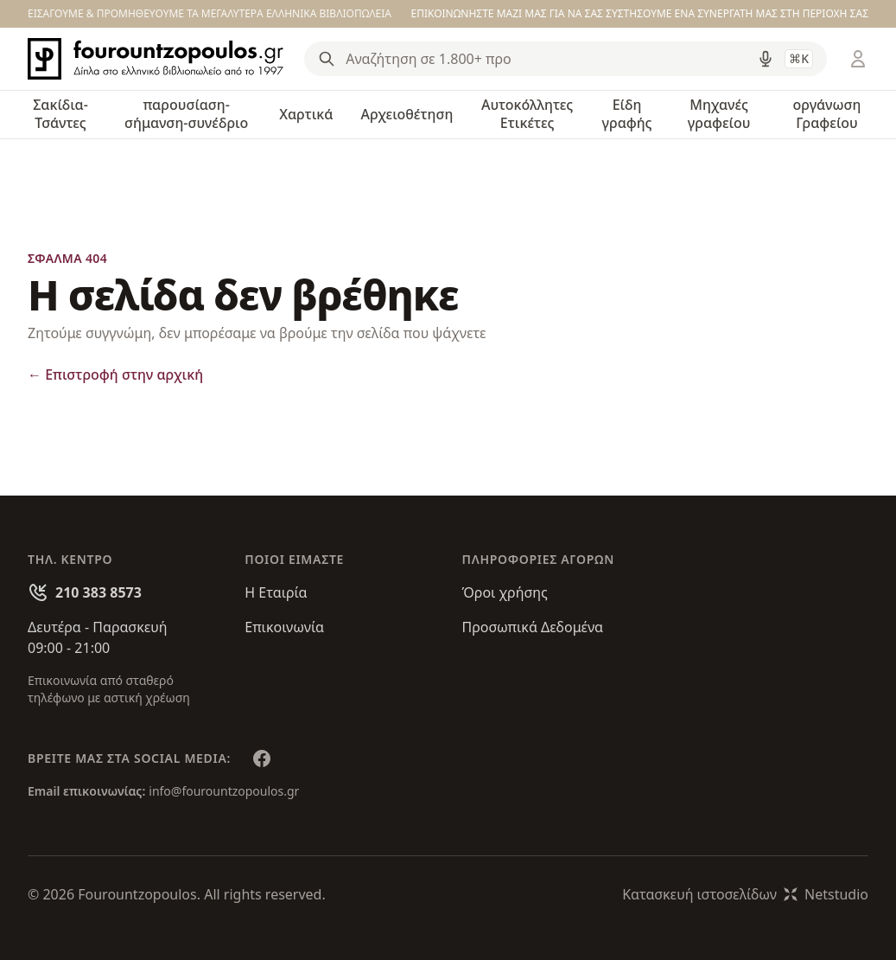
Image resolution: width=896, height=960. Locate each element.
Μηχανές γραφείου (719, 113)
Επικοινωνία (284, 627)
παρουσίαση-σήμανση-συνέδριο (186, 113)
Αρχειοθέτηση (406, 114)
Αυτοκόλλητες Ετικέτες (527, 113)
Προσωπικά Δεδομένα (533, 627)
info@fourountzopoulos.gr (224, 791)
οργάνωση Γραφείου (827, 113)
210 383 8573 (98, 592)
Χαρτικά (306, 114)
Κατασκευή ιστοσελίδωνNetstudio (745, 894)
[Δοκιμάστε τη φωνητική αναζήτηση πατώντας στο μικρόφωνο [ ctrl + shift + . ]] (765, 58)
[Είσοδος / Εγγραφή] (858, 58)
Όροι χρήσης (505, 592)
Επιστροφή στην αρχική (115, 374)
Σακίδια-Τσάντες (60, 113)
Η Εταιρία (276, 592)
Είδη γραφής (627, 113)
